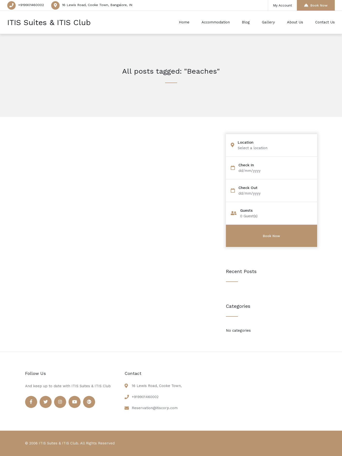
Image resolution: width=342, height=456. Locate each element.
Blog (246, 22)
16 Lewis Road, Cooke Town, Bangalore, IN (97, 5)
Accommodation (216, 22)
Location (245, 142)
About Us (295, 22)
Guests (246, 210)
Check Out (248, 188)
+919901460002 (31, 5)
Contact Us (325, 22)
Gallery (268, 22)
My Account (282, 5)
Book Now (316, 5)
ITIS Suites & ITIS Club (49, 22)
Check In (246, 165)
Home (184, 22)
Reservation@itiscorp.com (155, 408)
